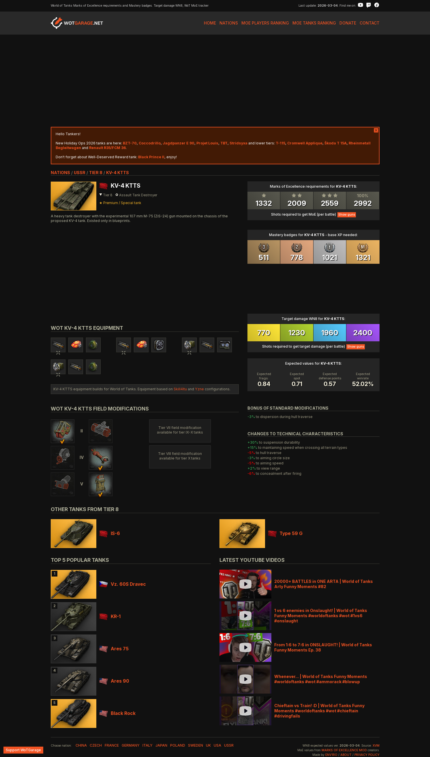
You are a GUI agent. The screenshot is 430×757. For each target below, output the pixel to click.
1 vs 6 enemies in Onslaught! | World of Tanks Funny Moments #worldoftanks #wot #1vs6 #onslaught (320, 615)
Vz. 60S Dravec (122, 584)
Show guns (346, 214)
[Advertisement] (215, 80)
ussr (79, 172)
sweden (195, 745)
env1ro (331, 755)
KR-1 (110, 616)
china (81, 745)
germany (131, 745)
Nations (228, 22)
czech (96, 745)
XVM (376, 745)
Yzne (199, 389)
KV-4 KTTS (117, 172)
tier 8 (95, 172)
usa (217, 745)
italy (147, 745)
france (112, 745)
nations (60, 172)
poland (177, 745)
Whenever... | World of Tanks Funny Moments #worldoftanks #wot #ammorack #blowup (320, 679)
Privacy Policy (367, 755)
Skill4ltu (180, 389)
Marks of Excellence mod (344, 750)
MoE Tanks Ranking (314, 22)
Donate (347, 22)
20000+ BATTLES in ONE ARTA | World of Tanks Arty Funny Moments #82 (323, 584)
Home (210, 22)
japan (161, 745)
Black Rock (117, 713)
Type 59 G (285, 533)
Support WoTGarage (23, 750)
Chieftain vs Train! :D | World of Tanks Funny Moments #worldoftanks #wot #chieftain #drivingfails (319, 710)
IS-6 (109, 533)
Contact (370, 22)
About (346, 755)
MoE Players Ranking (265, 22)
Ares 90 (114, 681)
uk (208, 745)
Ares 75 (114, 648)
